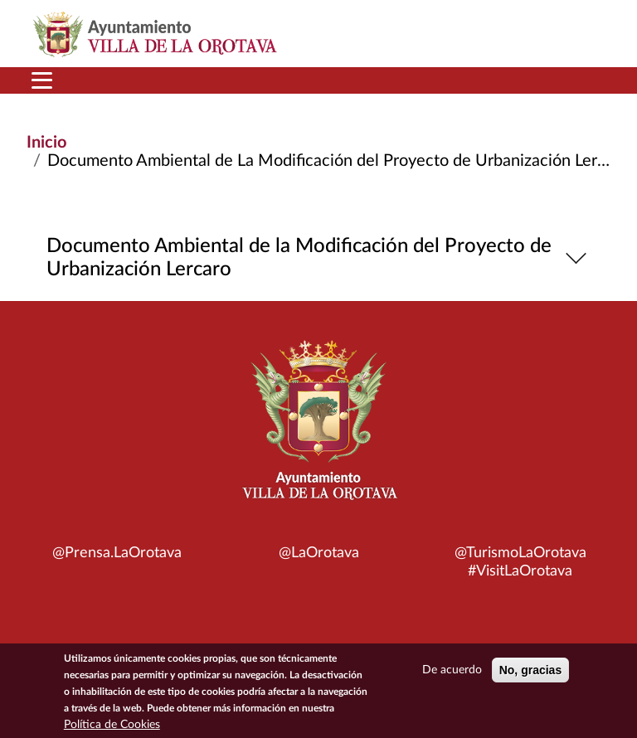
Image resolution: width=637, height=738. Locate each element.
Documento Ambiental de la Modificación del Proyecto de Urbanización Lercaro (318, 257)
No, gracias (530, 670)
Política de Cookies (112, 725)
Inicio (46, 142)
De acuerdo (452, 671)
